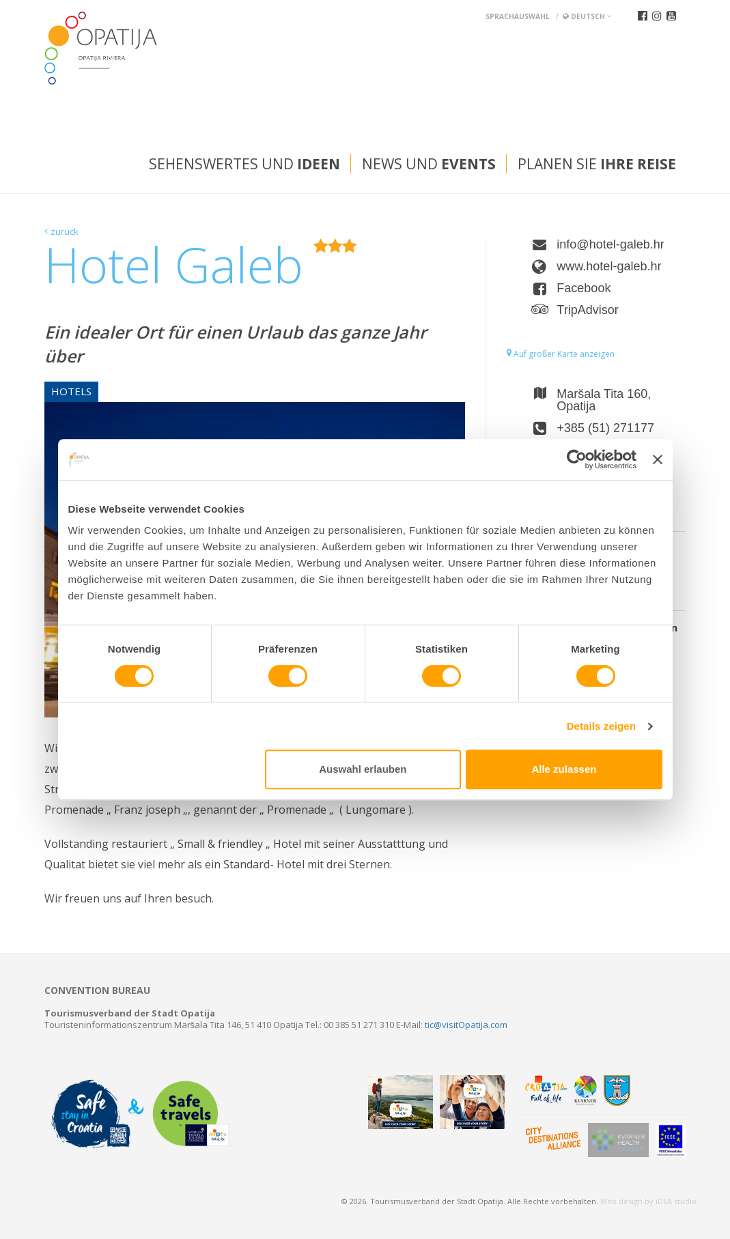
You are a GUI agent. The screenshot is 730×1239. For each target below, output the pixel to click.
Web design (621, 1201)
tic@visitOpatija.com (466, 1025)
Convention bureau (97, 990)
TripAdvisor (587, 310)
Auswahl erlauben (362, 769)
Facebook (583, 288)
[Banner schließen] (657, 459)
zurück (65, 231)
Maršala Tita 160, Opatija (604, 400)
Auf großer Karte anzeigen (561, 354)
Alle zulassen (563, 769)
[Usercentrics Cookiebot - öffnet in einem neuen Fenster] (576, 459)
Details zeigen (601, 726)
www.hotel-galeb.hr (609, 266)
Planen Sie (597, 163)
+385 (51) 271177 (605, 428)
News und (429, 163)
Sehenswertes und (244, 163)
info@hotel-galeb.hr (610, 244)
